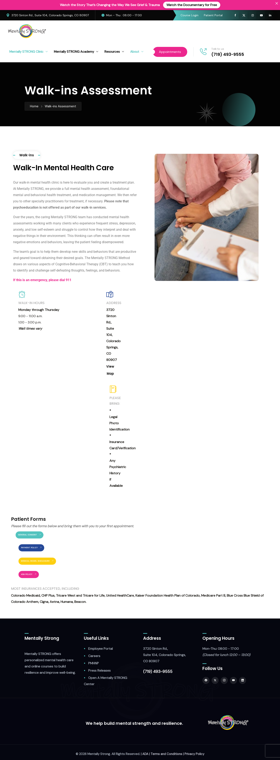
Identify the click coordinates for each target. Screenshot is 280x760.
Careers (94, 656)
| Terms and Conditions (165, 754)
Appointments (170, 52)
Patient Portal (213, 15)
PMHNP (93, 663)
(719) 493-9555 (227, 54)
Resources (112, 52)
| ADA (144, 754)
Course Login (189, 15)
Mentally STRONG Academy (74, 52)
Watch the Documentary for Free (191, 5)
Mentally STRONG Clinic (26, 52)
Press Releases (99, 670)
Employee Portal (100, 648)
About (134, 52)
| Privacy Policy (193, 754)
